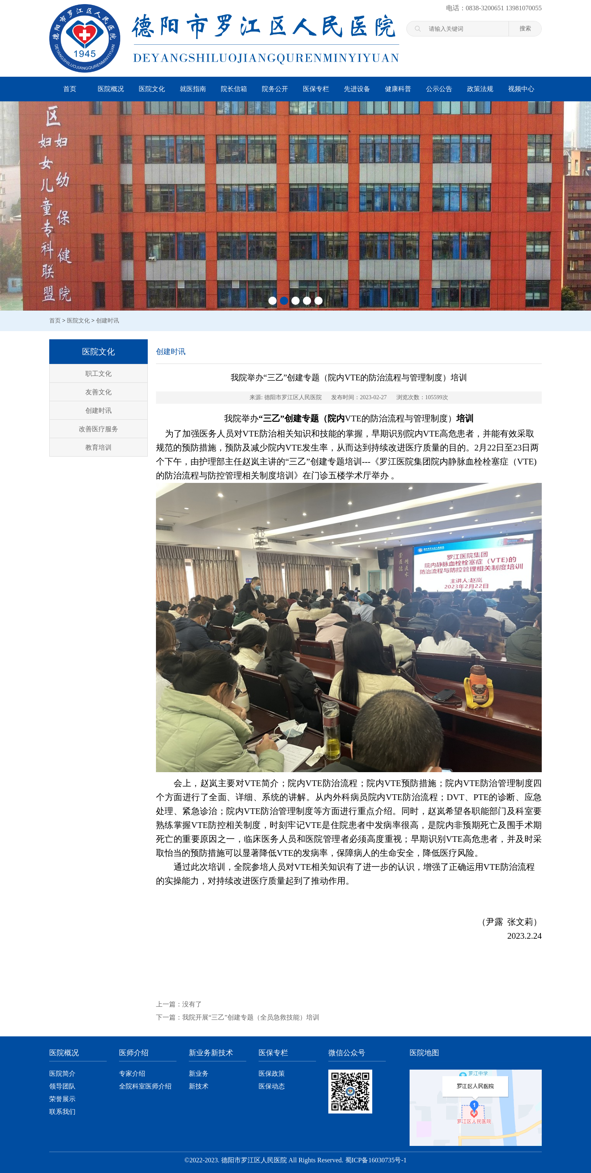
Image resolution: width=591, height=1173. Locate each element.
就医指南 (193, 88)
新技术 (198, 1086)
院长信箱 (234, 88)
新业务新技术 (211, 1053)
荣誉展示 (62, 1098)
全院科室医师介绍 (145, 1086)
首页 (69, 88)
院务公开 (275, 88)
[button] (272, 301)
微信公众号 (346, 1053)
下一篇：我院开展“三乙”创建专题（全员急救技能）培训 (237, 1017)
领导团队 (62, 1086)
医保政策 (272, 1073)
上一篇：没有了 (179, 1004)
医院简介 (62, 1073)
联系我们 (62, 1111)
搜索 (525, 28)
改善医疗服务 (98, 428)
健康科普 (398, 88)
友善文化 (98, 392)
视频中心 (521, 88)
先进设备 (357, 88)
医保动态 (272, 1086)
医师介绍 (134, 1053)
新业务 (198, 1073)
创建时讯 (107, 321)
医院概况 (111, 88)
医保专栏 (316, 88)
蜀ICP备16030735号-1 (376, 1160)
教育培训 (98, 447)
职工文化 (98, 373)
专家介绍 (132, 1073)
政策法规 (480, 88)
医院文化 (152, 88)
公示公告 (439, 88)
